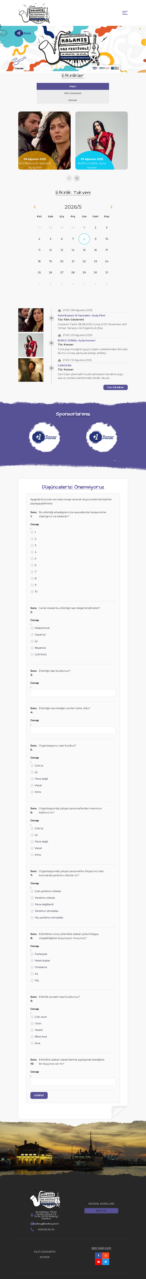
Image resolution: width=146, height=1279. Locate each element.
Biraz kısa (38, 1030)
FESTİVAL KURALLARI (101, 1197)
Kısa (35, 1036)
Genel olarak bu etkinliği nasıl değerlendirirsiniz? (69, 601)
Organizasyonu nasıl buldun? (57, 738)
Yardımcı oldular (42, 891)
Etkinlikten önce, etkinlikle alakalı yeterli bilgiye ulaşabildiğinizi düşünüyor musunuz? (69, 929)
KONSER (45, 1250)
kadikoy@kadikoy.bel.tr (46, 1217)
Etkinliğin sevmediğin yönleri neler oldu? (64, 701)
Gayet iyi (38, 628)
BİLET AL (101, 1203)
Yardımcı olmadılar (44, 904)
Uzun (35, 1016)
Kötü (35, 785)
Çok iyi (36, 758)
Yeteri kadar (40, 954)
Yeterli (36, 1023)
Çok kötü (38, 647)
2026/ (73, 200)
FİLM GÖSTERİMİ (44, 1245)
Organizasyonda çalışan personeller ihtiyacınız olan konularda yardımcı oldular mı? (71, 866)
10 (33, 585)
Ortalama (38, 960)
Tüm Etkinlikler (115, 380)
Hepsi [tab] (46, 86)
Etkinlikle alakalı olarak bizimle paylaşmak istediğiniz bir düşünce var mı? (71, 1054)
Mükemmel (40, 621)
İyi (34, 634)
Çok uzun (38, 1010)
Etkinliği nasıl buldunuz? (54, 664)
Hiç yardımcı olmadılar (46, 910)
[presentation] (69, 171)
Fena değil (39, 772)
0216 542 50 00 (46, 1223)
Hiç (34, 973)
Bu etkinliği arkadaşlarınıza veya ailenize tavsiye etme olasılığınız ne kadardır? (72, 507)
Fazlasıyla (38, 947)
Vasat (36, 778)
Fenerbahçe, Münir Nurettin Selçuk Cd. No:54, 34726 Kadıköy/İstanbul (46, 1208)
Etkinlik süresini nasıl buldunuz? (59, 989)
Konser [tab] (73, 93)
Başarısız (38, 641)
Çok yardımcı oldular (45, 884)
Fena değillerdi (41, 897)
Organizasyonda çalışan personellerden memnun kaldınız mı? (70, 803)
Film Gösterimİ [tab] (99, 86)
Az (34, 967)
